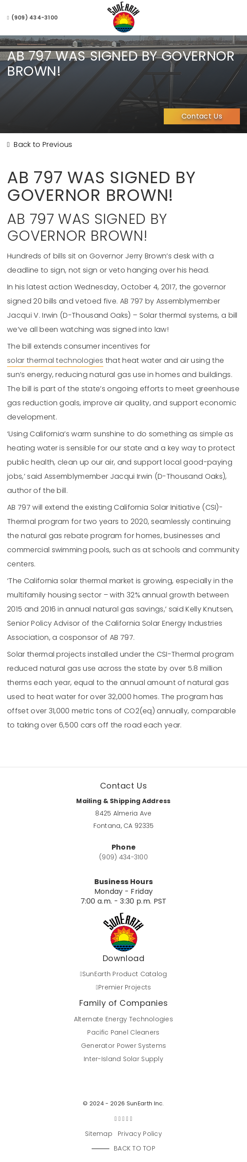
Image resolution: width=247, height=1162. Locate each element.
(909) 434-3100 (32, 17)
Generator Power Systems (123, 1045)
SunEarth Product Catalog (123, 974)
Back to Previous (40, 144)
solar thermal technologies (55, 360)
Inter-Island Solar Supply (123, 1058)
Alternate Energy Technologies (123, 1019)
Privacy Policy (140, 1133)
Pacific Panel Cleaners (123, 1032)
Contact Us (201, 116)
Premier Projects (123, 987)
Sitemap (98, 1133)
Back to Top (134, 1148)
